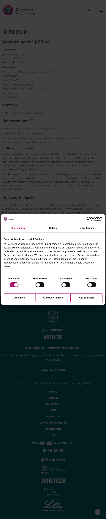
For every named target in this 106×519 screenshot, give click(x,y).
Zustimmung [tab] (18, 228)
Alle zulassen (86, 297)
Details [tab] (53, 228)
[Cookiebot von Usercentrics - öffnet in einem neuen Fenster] (88, 219)
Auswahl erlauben (53, 297)
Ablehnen (19, 297)
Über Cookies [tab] (87, 228)
